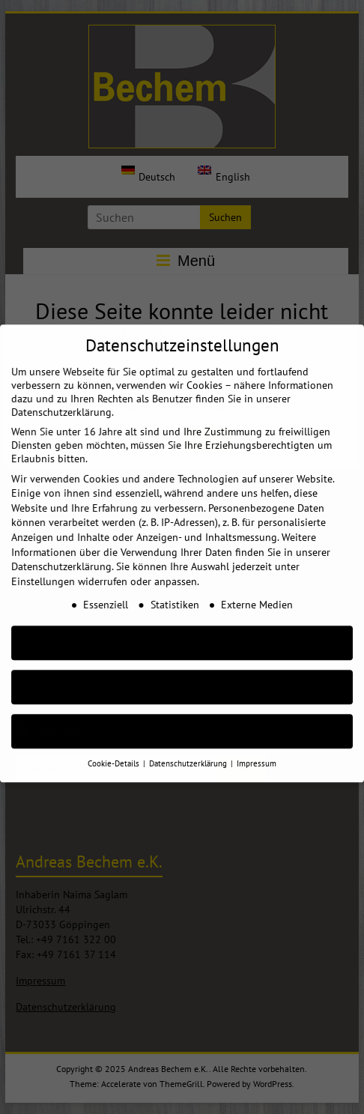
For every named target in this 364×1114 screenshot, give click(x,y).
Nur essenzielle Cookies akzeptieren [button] (182, 675)
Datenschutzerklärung (61, 554)
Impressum (256, 751)
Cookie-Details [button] (115, 751)
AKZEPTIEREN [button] (182, 631)
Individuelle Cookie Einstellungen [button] (182, 719)
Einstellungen (43, 569)
